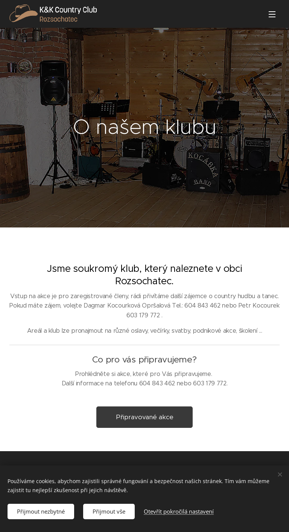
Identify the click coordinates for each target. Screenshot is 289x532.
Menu (272, 14)
